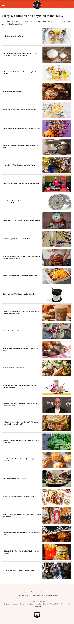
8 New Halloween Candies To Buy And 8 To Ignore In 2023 (21, 128)
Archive (34, 592)
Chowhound (30, 604)
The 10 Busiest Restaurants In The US (15, 478)
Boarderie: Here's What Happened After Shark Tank (19, 497)
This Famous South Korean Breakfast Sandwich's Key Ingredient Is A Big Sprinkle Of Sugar (20, 54)
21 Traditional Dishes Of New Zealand (15, 331)
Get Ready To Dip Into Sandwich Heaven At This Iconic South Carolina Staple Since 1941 (20, 423)
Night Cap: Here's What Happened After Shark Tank (19, 294)
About (26, 592)
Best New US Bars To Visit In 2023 (13, 368)
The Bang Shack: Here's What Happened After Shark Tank (21, 183)
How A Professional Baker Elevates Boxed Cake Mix (19, 110)
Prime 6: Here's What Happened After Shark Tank (19, 165)
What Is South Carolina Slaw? (12, 91)
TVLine (22, 604)
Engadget (7, 604)
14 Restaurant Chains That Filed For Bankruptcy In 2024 (21, 570)
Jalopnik (15, 604)
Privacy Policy (45, 592)
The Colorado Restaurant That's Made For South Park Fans (21, 220)
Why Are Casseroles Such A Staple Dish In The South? (20, 276)
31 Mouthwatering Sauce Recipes (13, 36)
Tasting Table (54, 604)
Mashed (45, 604)
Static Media (24, 595)
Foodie (39, 604)
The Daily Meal (65, 604)
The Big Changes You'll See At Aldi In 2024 (16, 239)
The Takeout (38, 606)
